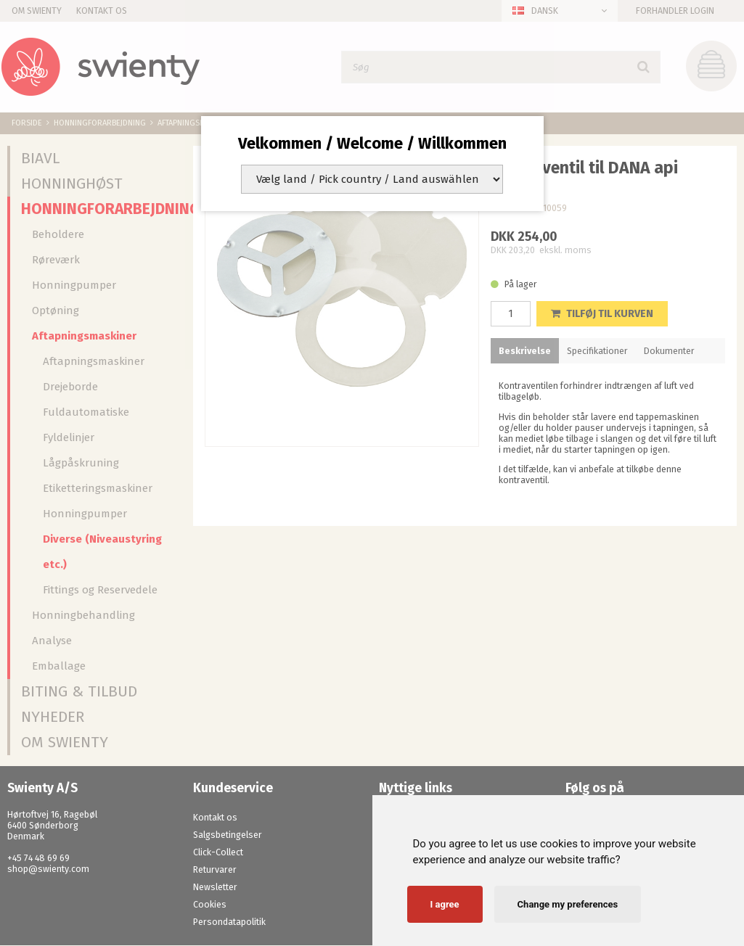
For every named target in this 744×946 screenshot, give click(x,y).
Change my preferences (568, 904)
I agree (444, 904)
